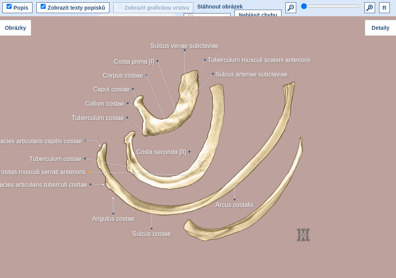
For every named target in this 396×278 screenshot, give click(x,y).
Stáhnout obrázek (219, 6)
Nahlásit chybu (258, 15)
